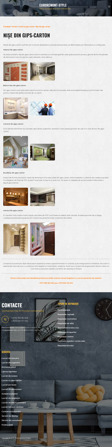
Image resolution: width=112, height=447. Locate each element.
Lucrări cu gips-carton (26, 26)
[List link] (84, 310)
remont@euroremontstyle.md (27, 327)
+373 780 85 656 (46, 283)
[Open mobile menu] (109, 6)
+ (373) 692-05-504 (19, 321)
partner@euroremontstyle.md (30, 330)
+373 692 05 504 (65, 283)
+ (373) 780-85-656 (19, 318)
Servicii (14, 26)
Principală (6, 26)
